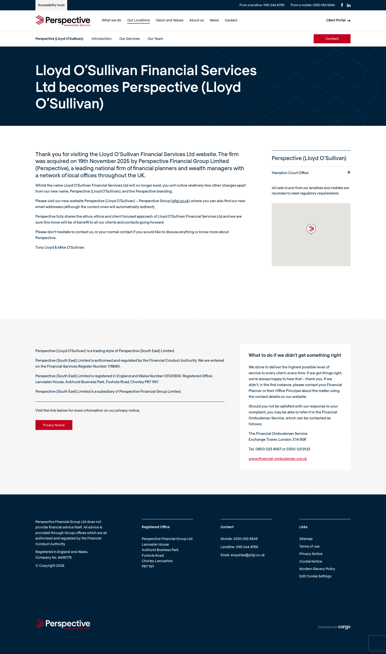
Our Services (129, 38)
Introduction (102, 38)
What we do (111, 20)
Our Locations (138, 20)
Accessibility (51, 5)
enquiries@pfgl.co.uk (248, 555)
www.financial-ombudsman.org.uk (278, 458)
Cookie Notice (310, 561)
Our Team (155, 38)
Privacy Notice (310, 554)
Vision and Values (169, 20)
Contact (332, 38)
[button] (311, 229)
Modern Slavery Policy (317, 569)
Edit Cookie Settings (315, 576)
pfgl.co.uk (180, 200)
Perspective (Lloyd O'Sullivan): (59, 38)
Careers (231, 20)
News (214, 20)
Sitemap (306, 539)
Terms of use (309, 546)
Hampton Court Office (311, 173)
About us (196, 20)
